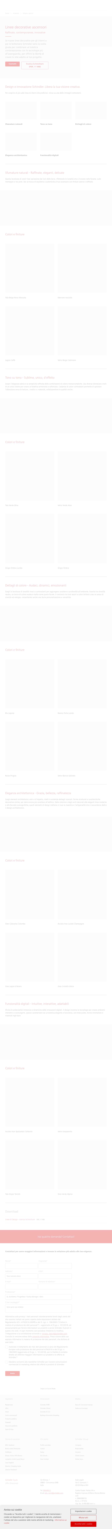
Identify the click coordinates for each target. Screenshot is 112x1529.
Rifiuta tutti (83, 1518)
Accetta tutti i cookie (83, 1524)
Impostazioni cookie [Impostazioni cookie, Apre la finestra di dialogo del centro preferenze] (83, 1511)
